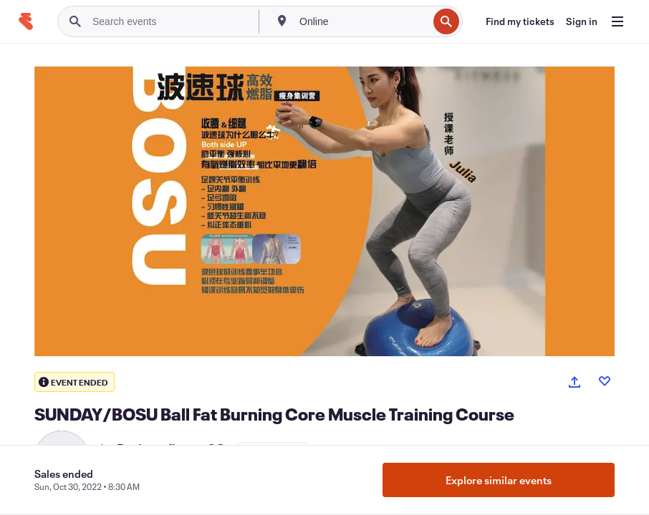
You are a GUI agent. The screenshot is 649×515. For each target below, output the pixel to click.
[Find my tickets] (520, 21)
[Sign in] (581, 21)
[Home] (25, 21)
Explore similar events (499, 480)
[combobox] (362, 21)
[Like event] (605, 381)
